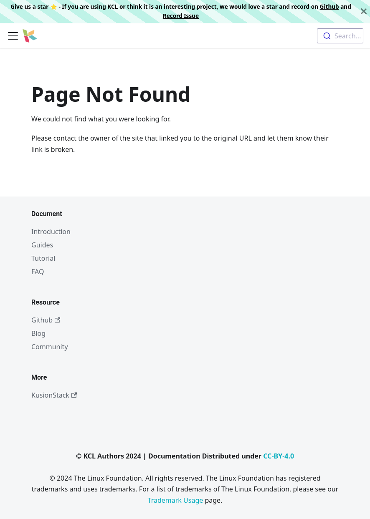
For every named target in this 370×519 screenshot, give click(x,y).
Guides (42, 244)
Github (329, 6)
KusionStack (54, 395)
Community (49, 346)
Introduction (51, 231)
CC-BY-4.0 (278, 456)
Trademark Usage (175, 500)
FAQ (37, 271)
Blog (38, 333)
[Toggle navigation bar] (13, 36)
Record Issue (181, 16)
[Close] (363, 11)
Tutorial (43, 258)
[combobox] (340, 35)
